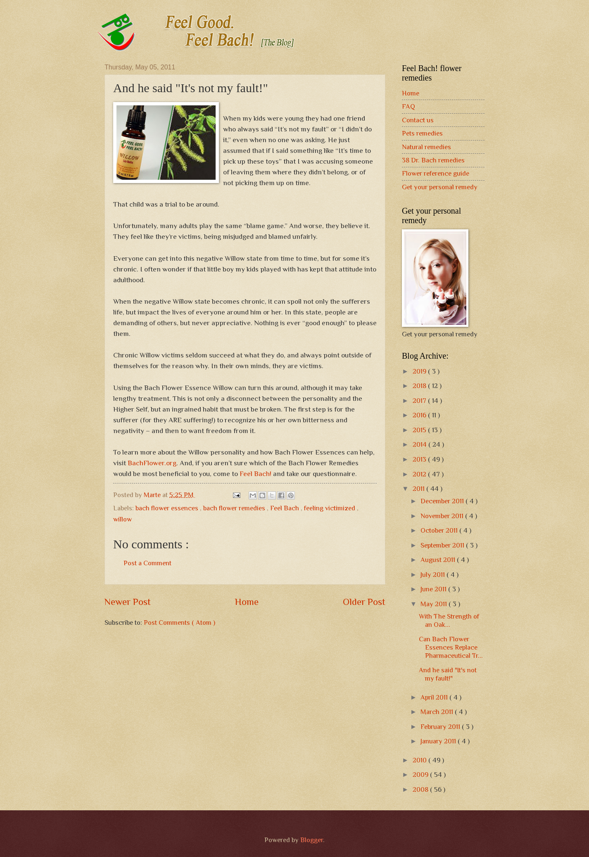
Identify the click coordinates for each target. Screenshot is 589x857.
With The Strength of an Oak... (449, 620)
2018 (420, 386)
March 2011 (437, 712)
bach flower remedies (235, 508)
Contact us (418, 120)
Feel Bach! (255, 473)
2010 (420, 760)
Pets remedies (422, 133)
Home (247, 601)
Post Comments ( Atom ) (179, 622)
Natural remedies (426, 147)
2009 (421, 774)
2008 (421, 789)
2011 (419, 489)
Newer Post (127, 601)
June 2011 (434, 589)
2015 (420, 430)
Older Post (364, 601)
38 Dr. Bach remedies (433, 160)
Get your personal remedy (439, 187)
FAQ (408, 106)
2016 (420, 415)
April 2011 (434, 697)
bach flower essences (167, 508)
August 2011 (438, 560)
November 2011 (442, 516)
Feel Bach (285, 508)
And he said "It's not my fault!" (448, 674)
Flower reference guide (435, 173)
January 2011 (439, 741)
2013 (420, 459)
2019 (420, 371)
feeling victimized (330, 508)
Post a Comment (147, 563)
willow (122, 519)
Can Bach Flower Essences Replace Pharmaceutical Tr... (451, 647)
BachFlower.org (152, 463)
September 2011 (443, 545)
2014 (420, 444)
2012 (420, 474)
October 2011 (439, 530)
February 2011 (441, 727)
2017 (420, 401)
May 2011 (434, 604)
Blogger (311, 840)
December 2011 (443, 501)
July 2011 (433, 574)
